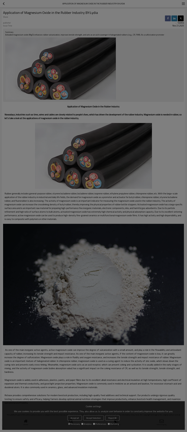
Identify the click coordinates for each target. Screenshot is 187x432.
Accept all (75, 417)
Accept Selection (93, 417)
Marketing (113, 423)
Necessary (74, 423)
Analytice (86, 423)
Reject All (112, 417)
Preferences (99, 423)
